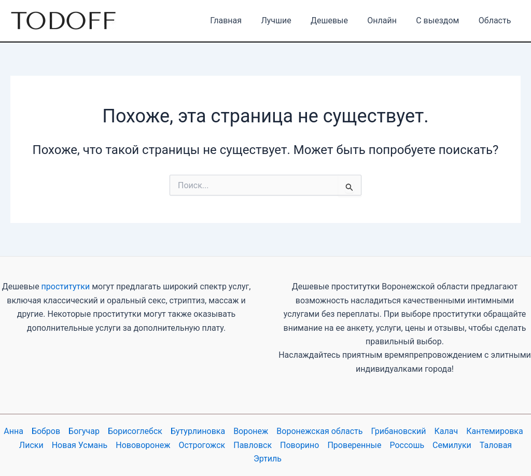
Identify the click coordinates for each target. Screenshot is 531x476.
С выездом (441, 20)
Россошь (406, 445)
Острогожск (201, 445)
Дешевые (339, 20)
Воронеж (250, 431)
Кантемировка (494, 431)
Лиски (31, 445)
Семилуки (451, 445)
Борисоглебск (135, 431)
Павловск (252, 445)
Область (496, 20)
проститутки (65, 286)
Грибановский (398, 431)
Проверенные (354, 445)
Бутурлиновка (198, 431)
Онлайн (389, 20)
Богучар (84, 431)
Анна (13, 431)
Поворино (299, 445)
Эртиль (268, 459)
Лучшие (288, 20)
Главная (241, 20)
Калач (446, 431)
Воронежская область (319, 431)
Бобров (46, 431)
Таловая (496, 445)
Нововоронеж (143, 445)
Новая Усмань (80, 445)
